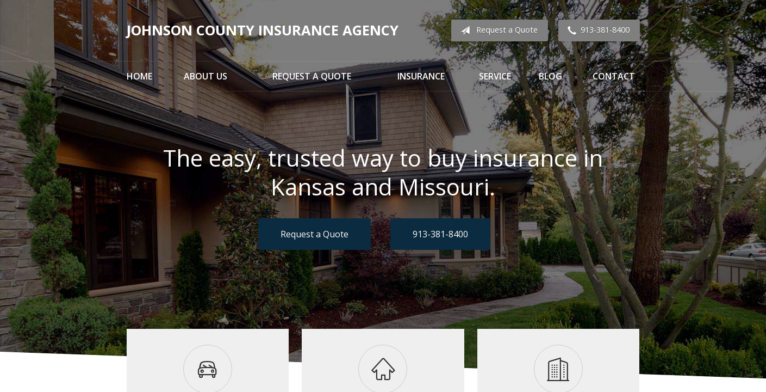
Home (139, 76)
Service (495, 76)
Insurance (421, 76)
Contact (614, 76)
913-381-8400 (596, 30)
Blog (550, 76)
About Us (205, 76)
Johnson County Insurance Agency (262, 30)
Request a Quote (497, 30)
